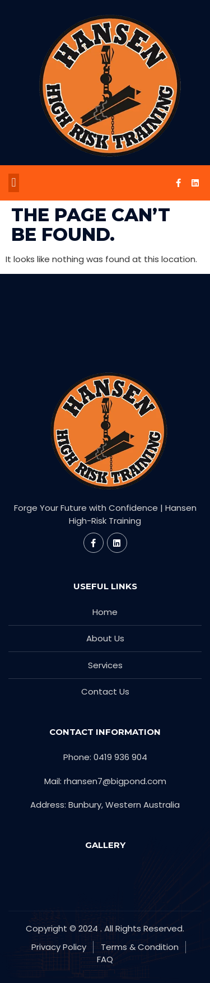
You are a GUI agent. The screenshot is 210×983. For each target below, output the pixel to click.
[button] (13, 183)
